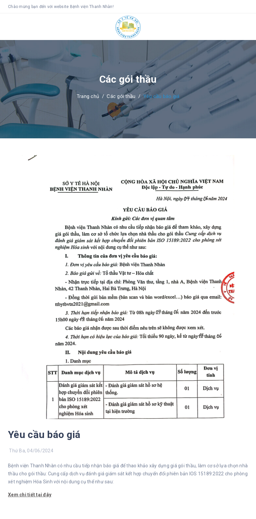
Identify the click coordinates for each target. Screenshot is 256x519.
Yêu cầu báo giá (44, 434)
